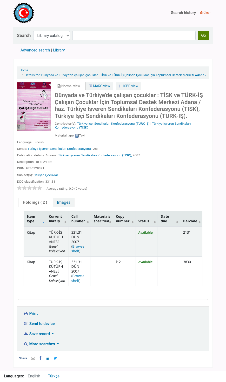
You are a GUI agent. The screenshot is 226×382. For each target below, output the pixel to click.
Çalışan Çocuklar (45, 175)
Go (203, 35)
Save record (37, 334)
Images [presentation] (63, 202)
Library (59, 50)
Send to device (39, 323)
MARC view (99, 86)
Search (24, 35)
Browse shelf (77, 248)
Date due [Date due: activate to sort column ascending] (165, 218)
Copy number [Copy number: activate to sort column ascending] (122, 218)
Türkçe (54, 376)
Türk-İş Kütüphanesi (37, 13)
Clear (205, 12)
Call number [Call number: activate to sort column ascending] (78, 218)
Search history (183, 12)
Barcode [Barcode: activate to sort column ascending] (190, 221)
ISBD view (128, 86)
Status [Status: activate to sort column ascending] (143, 221)
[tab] (35, 202)
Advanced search (35, 50)
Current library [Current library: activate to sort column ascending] (55, 218)
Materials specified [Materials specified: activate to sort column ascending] (102, 218)
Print (30, 313)
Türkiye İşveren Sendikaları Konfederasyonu (59, 149)
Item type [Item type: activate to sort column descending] (31, 218)
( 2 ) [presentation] (35, 202)
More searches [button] (39, 344)
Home (24, 70)
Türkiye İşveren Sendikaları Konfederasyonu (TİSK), (95, 155)
